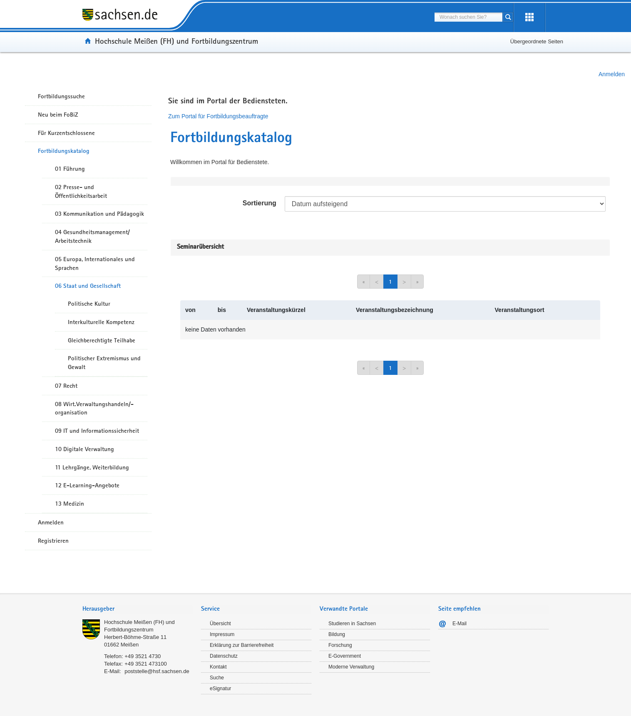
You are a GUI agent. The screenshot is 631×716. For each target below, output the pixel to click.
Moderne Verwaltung (351, 667)
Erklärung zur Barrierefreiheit (241, 645)
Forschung (340, 645)
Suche (217, 678)
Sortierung (259, 203)
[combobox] (468, 17)
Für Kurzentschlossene (66, 133)
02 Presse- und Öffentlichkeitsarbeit (81, 191)
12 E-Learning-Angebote (87, 485)
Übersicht (220, 623)
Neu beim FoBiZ (58, 114)
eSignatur (220, 688)
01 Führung (70, 168)
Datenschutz (224, 656)
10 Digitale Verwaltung (84, 449)
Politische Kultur (89, 303)
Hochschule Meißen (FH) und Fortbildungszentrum (176, 41)
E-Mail (459, 623)
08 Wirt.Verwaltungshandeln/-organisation (94, 408)
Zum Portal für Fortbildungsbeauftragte (218, 116)
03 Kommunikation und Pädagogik (99, 213)
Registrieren (53, 540)
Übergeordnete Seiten (536, 41)
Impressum (222, 634)
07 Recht (66, 385)
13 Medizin (69, 503)
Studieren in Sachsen (352, 623)
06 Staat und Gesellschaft (88, 285)
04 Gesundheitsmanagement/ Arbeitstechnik (92, 236)
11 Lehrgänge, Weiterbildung (92, 467)
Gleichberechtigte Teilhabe (101, 340)
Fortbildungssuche (61, 96)
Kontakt (218, 667)
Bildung (336, 634)
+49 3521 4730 (142, 656)
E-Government (344, 656)
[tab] (137, 609)
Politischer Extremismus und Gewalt (104, 362)
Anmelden (612, 74)
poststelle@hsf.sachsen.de (156, 671)
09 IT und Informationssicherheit (97, 430)
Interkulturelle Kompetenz (101, 322)
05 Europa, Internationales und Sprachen (95, 263)
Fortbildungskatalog (63, 151)
